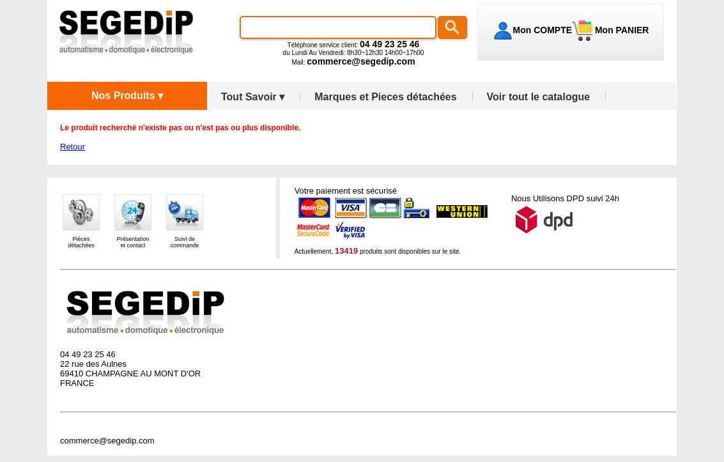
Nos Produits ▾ (127, 95)
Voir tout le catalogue (538, 96)
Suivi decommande (185, 242)
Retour (72, 146)
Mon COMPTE (543, 30)
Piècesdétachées (81, 242)
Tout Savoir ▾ (252, 96)
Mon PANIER (620, 30)
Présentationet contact (133, 242)
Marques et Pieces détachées (385, 96)
